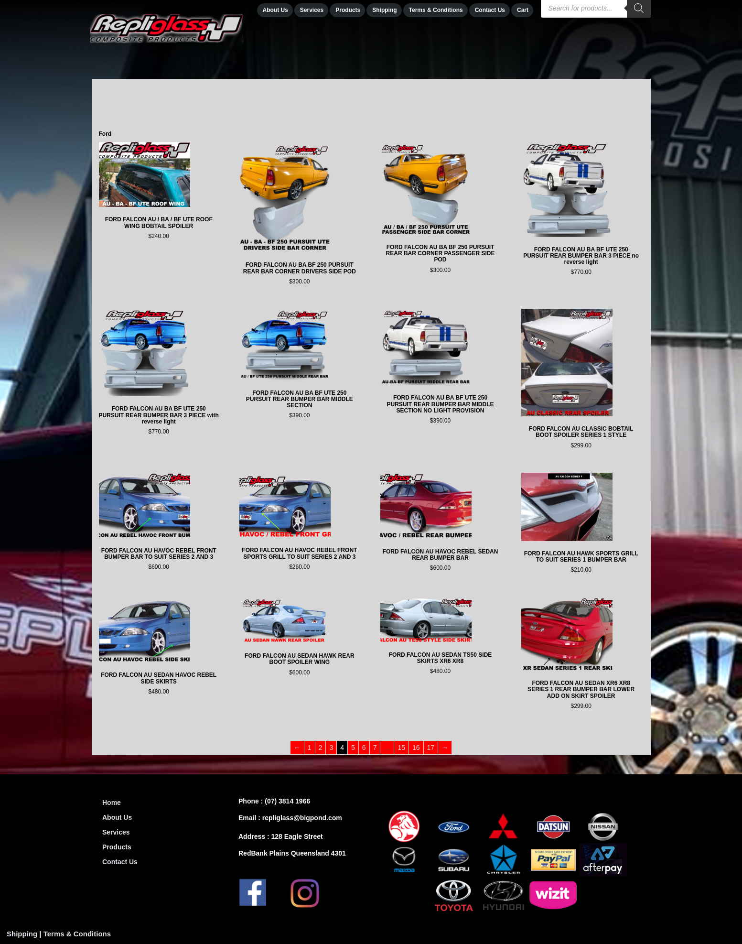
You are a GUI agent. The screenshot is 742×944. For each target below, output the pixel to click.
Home (111, 802)
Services (116, 832)
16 (416, 747)
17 (431, 747)
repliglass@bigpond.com (302, 818)
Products (116, 847)
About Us (117, 817)
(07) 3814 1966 (287, 801)
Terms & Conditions (77, 934)
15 (401, 747)
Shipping (22, 934)
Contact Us (120, 862)
